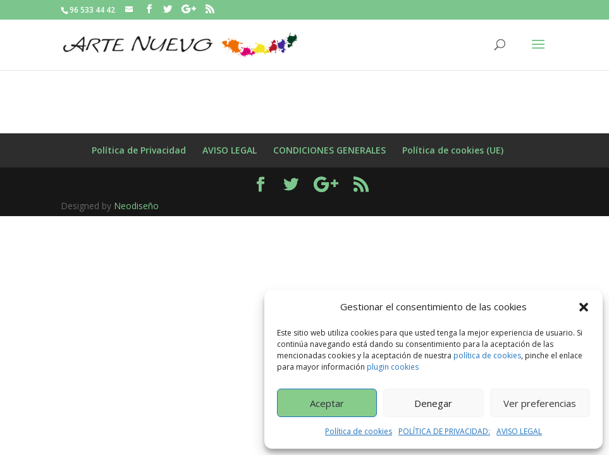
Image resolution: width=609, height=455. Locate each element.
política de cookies (487, 355)
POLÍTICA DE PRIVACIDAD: (444, 431)
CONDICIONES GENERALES (329, 150)
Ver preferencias (539, 403)
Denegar (433, 403)
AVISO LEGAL (519, 431)
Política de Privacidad (139, 150)
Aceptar (327, 403)
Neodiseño (136, 206)
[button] (583, 307)
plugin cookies (393, 366)
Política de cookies (358, 431)
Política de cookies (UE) (452, 150)
